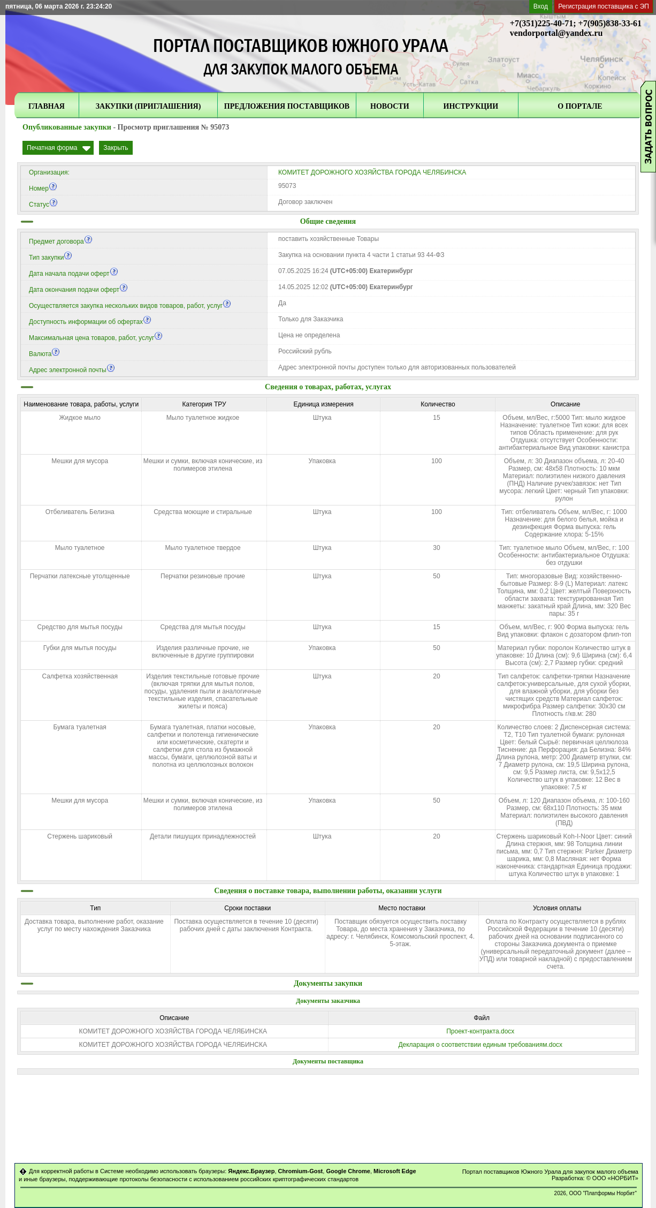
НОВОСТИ (389, 106)
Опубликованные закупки (66, 127)
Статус (43, 204)
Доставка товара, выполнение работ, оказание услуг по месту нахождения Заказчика (94, 925)
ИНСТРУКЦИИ (471, 106)
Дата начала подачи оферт (73, 273)
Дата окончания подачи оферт (78, 289)
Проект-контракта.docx (480, 1031)
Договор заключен (305, 202)
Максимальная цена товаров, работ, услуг (96, 338)
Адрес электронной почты (72, 370)
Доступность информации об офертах (90, 322)
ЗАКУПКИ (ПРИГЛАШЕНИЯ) (148, 106)
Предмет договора (61, 241)
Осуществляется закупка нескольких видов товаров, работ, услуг (130, 305)
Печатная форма (52, 148)
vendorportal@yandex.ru (556, 32)
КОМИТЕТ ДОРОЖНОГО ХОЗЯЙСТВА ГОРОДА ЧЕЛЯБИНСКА (372, 172)
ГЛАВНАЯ (46, 106)
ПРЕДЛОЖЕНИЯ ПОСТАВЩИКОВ (286, 106)
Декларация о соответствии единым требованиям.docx (480, 1044)
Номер (43, 188)
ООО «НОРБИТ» (615, 1178)
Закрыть (115, 148)
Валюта (44, 354)
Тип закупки (50, 257)
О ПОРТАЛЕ (580, 106)
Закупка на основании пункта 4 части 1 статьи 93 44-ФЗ (361, 255)
